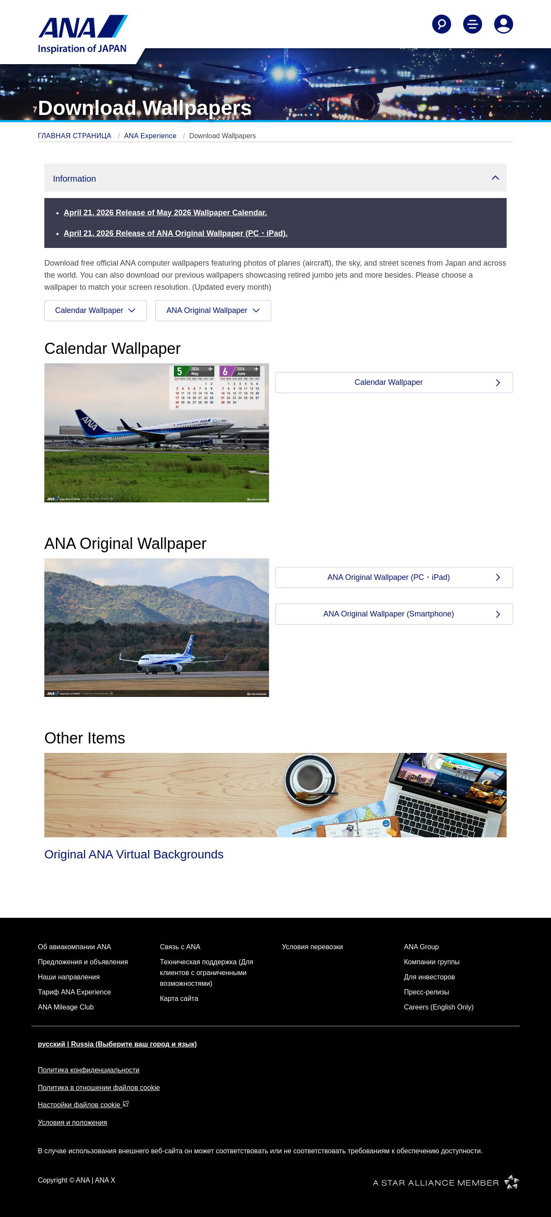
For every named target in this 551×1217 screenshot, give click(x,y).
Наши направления (69, 977)
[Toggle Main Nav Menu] (472, 24)
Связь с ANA (180, 947)
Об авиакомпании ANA (74, 947)
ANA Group (421, 947)
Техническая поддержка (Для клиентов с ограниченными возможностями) (207, 972)
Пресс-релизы (426, 992)
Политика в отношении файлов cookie (99, 1087)
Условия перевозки (312, 947)
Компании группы (432, 962)
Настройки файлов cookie (83, 1105)
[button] (275, 178)
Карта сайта (179, 998)
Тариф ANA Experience (74, 992)
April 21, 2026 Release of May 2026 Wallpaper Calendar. (165, 212)
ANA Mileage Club (66, 1007)
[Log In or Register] (503, 24)
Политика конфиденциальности (88, 1070)
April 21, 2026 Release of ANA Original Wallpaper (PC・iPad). (176, 233)
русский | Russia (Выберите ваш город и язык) (117, 1044)
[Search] (441, 24)
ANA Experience (151, 135)
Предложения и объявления (83, 962)
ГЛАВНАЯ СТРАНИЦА (76, 135)
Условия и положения (72, 1122)
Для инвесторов (429, 977)
